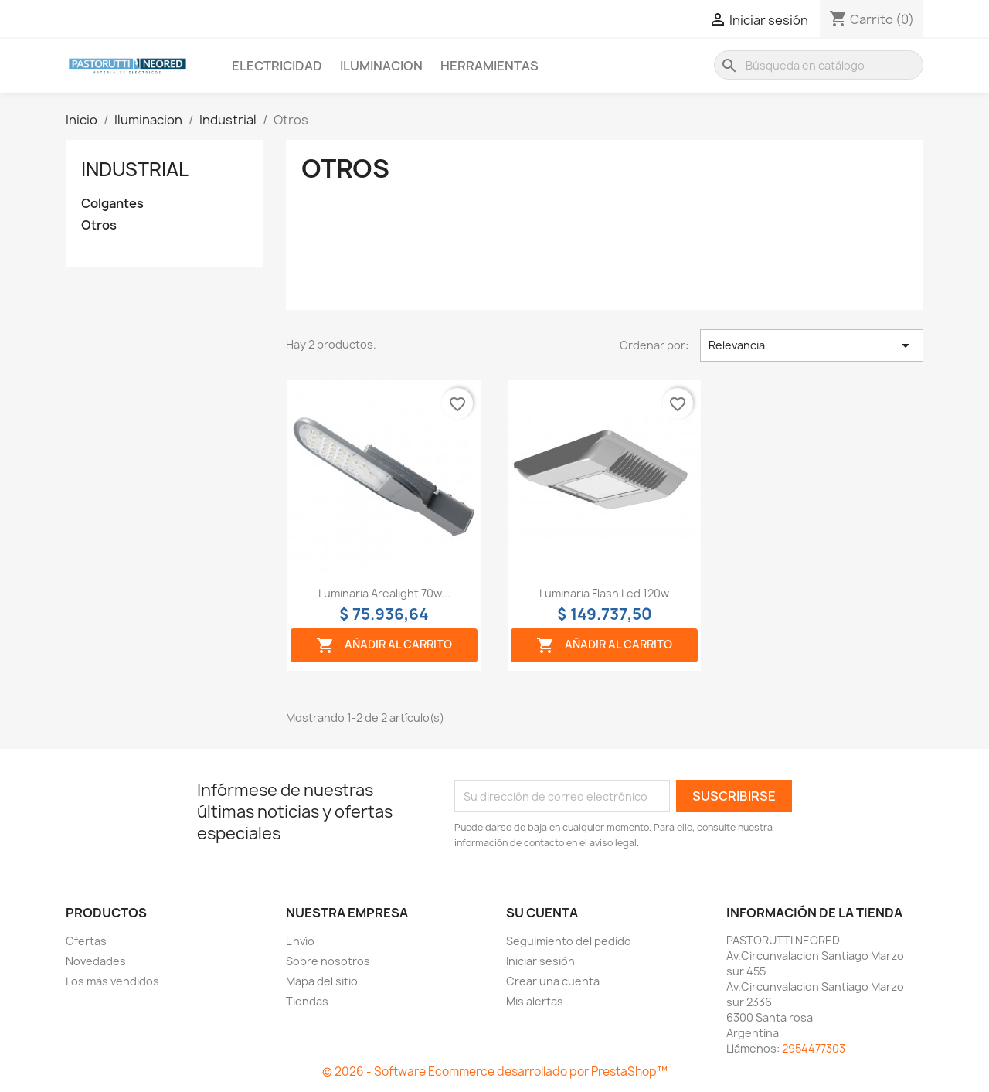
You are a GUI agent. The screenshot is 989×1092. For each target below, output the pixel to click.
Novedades (96, 961)
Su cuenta (542, 912)
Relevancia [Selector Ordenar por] (812, 345)
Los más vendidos (112, 981)
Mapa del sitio (322, 981)
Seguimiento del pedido (568, 941)
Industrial (135, 169)
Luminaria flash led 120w (604, 593)
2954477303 (813, 1048)
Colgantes (112, 204)
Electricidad (277, 65)
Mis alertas (534, 1001)
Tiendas (307, 1001)
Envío (300, 941)
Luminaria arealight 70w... (384, 593)
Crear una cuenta (553, 981)
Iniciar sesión (540, 961)
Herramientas (489, 65)
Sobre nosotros (328, 961)
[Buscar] (818, 65)
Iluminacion (381, 65)
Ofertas (86, 941)
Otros (99, 225)
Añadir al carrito (384, 645)
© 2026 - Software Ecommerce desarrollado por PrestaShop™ (495, 1071)
